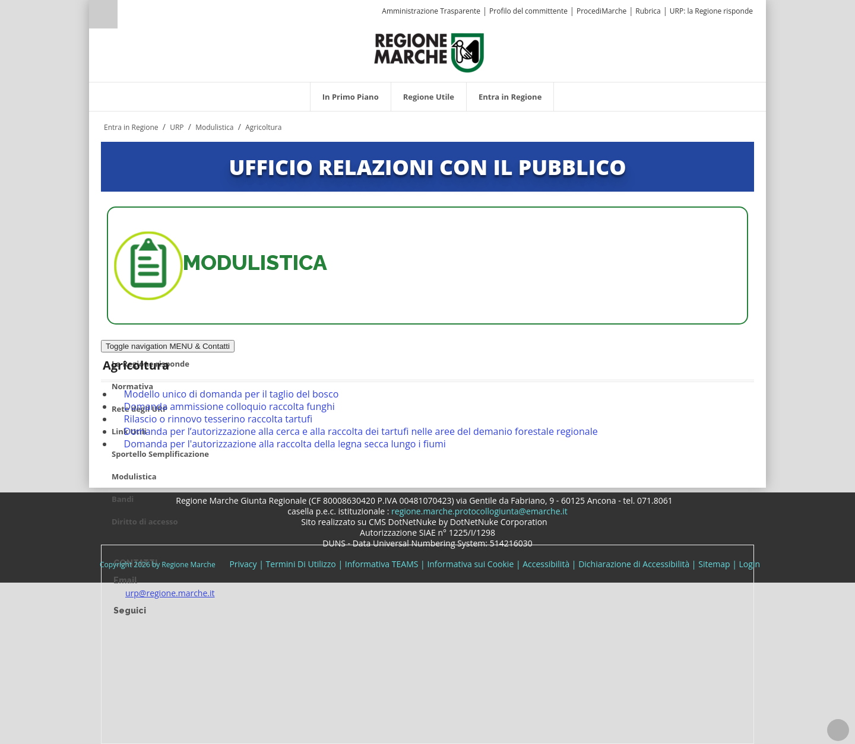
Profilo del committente (528, 11)
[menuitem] (350, 96)
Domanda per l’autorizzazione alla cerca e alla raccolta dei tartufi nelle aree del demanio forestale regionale (361, 431)
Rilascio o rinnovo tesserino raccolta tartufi (218, 418)
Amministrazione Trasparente (431, 11)
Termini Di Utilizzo (301, 564)
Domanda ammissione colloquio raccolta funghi (229, 406)
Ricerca (103, 14)
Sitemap (714, 564)
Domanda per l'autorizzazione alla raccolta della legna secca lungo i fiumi (285, 443)
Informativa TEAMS (382, 564)
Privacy (242, 564)
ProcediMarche (601, 11)
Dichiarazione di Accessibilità (633, 564)
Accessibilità (545, 564)
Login (749, 564)
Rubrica (647, 11)
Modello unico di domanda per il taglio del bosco (231, 393)
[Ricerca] (126, 15)
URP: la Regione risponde (711, 11)
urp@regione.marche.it (170, 593)
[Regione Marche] (429, 52)
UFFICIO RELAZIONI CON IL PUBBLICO (427, 166)
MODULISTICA (255, 262)
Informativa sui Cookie (470, 564)
